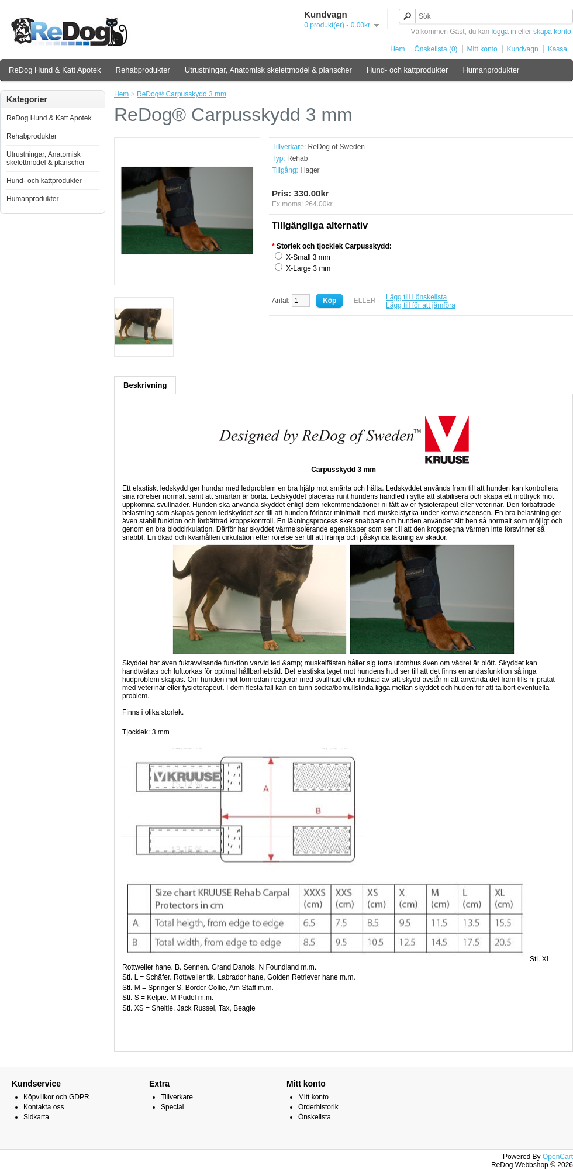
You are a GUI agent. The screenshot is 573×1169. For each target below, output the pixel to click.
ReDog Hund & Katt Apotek (55, 69)
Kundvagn (523, 49)
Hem (397, 49)
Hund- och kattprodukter (407, 69)
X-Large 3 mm (308, 268)
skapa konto (552, 31)
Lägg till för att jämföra (420, 305)
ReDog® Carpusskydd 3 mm (181, 94)
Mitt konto (482, 49)
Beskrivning (145, 385)
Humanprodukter (490, 69)
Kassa (557, 49)
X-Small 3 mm (308, 257)
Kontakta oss (43, 1107)
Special (172, 1107)
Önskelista (314, 1117)
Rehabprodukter (143, 69)
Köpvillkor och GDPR (56, 1097)
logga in (504, 31)
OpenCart (558, 1157)
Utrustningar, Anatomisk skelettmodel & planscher (268, 69)
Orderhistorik (318, 1107)
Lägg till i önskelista (416, 297)
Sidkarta (36, 1117)
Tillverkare (177, 1097)
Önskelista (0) (436, 49)
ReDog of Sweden (336, 147)
